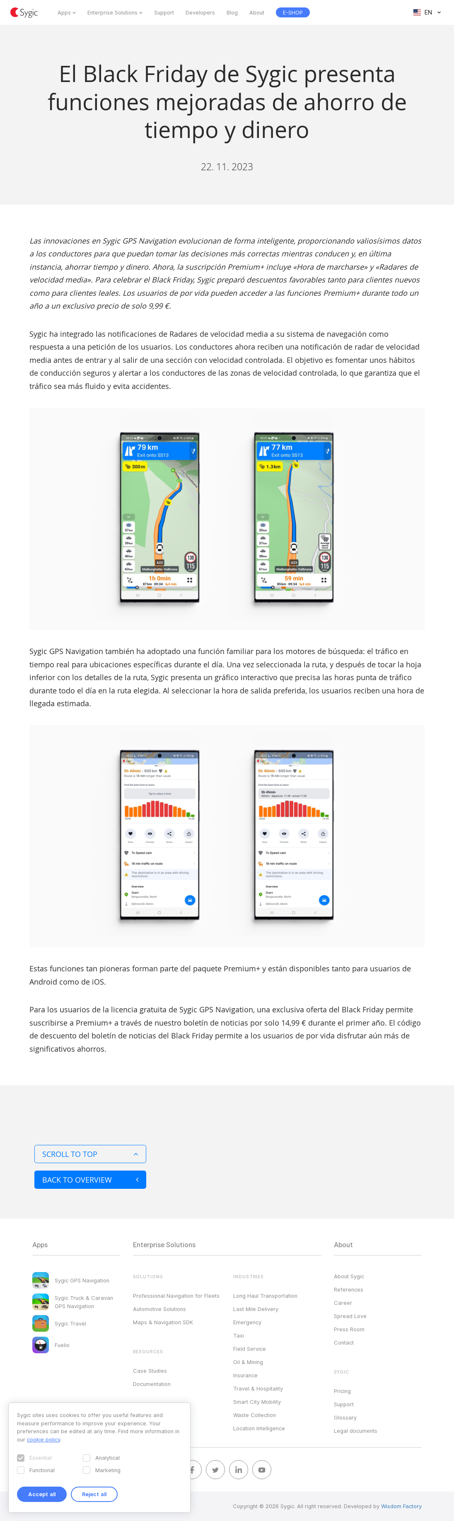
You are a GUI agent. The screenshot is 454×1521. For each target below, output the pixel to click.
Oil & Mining (248, 1362)
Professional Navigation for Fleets (176, 1295)
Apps (64, 12)
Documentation (152, 1384)
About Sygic (349, 1276)
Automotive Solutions (159, 1309)
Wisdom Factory (401, 1506)
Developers (200, 12)
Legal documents (355, 1430)
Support (164, 12)
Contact (344, 1342)
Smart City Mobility (257, 1401)
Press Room (349, 1329)
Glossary (345, 1417)
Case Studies (150, 1370)
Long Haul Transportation (265, 1295)
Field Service (249, 1348)
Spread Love (350, 1316)
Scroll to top (90, 1154)
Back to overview (90, 1180)
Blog (232, 12)
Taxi (238, 1335)
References (348, 1289)
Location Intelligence (259, 1428)
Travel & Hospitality (258, 1388)
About (256, 12)
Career (343, 1302)
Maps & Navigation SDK (163, 1322)
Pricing (342, 1391)
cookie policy (43, 1439)
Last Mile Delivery (255, 1309)
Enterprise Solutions (112, 12)
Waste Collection (254, 1415)
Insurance (245, 1375)
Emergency (247, 1322)
